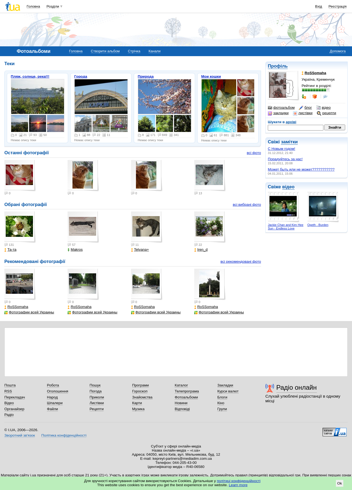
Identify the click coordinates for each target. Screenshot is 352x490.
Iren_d (201, 249)
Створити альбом (105, 51)
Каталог (181, 385)
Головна (33, 6)
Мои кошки (211, 76)
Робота (53, 385)
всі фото (254, 153)
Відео (9, 403)
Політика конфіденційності (63, 435)
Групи (222, 409)
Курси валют (228, 391)
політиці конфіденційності (238, 481)
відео (323, 107)
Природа (146, 76)
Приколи (97, 397)
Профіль (278, 66)
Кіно (220, 403)
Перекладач (14, 397)
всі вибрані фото (247, 204)
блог (305, 107)
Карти (137, 403)
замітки (289, 141)
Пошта (10, 385)
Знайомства (142, 397)
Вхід (318, 6)
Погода (96, 391)
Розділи (53, 6)
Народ (52, 397)
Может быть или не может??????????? (301, 169)
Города (80, 76)
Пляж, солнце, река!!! (30, 76)
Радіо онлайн (296, 387)
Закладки (225, 385)
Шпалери (54, 403)
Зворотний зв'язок (19, 435)
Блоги (222, 397)
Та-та (10, 249)
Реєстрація (338, 6)
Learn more (238, 485)
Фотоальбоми (186, 397)
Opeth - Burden (317, 224)
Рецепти (97, 409)
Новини (181, 403)
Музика (138, 409)
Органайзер (14, 409)
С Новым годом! (281, 149)
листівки (302, 113)
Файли (52, 409)
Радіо (9, 415)
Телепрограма (187, 391)
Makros (75, 249)
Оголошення (57, 391)
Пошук (95, 385)
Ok (339, 483)
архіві (291, 122)
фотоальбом (281, 107)
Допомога (337, 51)
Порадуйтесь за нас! (285, 159)
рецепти (326, 113)
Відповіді (182, 409)
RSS (8, 391)
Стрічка (134, 51)
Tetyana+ (140, 249)
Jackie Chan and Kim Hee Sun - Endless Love (285, 226)
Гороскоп (139, 391)
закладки (278, 113)
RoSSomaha (16, 307)
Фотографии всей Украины (29, 312)
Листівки (97, 403)
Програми (140, 385)
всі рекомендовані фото (240, 261)
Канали (154, 51)
